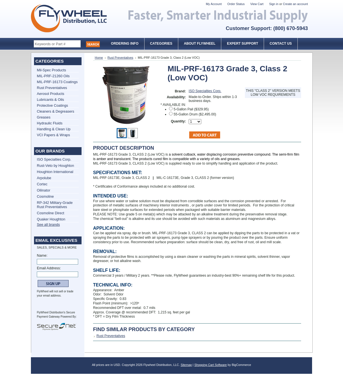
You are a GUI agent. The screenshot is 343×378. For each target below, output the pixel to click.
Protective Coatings (52, 105)
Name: (42, 255)
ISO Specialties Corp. (54, 159)
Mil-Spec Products (51, 70)
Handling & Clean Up (54, 129)
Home (99, 57)
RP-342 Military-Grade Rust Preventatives (55, 205)
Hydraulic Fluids (49, 123)
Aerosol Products (50, 94)
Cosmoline (45, 196)
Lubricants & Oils (50, 99)
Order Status (236, 4)
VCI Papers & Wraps (53, 135)
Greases (43, 117)
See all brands (48, 224)
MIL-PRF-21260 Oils (53, 76)
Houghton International (55, 172)
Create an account (295, 4)
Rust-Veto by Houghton (55, 165)
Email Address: (49, 268)
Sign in (273, 4)
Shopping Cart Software (210, 364)
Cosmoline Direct (50, 213)
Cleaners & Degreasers (55, 111)
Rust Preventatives (52, 88)
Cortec (42, 184)
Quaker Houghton (51, 219)
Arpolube (44, 178)
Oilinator (43, 190)
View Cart (256, 4)
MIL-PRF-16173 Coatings (57, 82)
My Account (214, 4)
